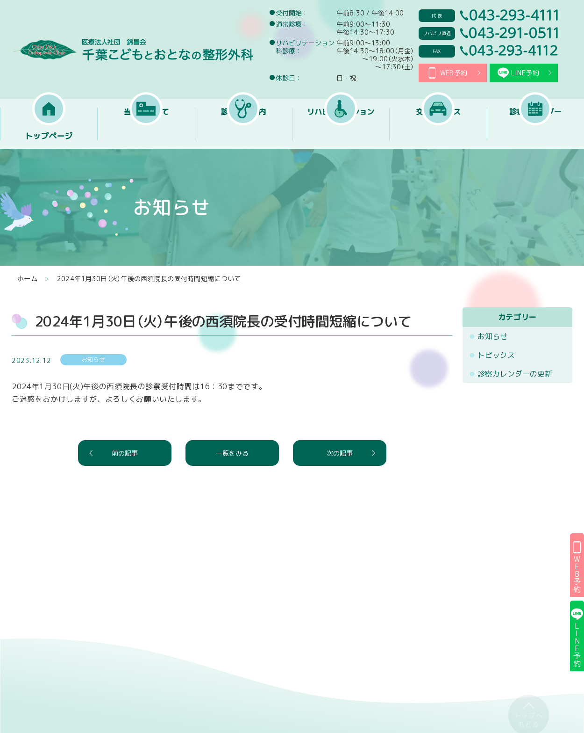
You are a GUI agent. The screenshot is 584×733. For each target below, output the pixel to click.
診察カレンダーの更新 (514, 374)
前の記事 (125, 453)
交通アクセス (438, 136)
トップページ (48, 136)
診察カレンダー (535, 136)
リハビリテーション (340, 136)
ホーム (27, 279)
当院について (146, 136)
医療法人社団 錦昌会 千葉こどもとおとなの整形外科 (132, 49)
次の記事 (340, 453)
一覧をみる (232, 453)
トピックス (496, 355)
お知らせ (492, 336)
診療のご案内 (243, 136)
